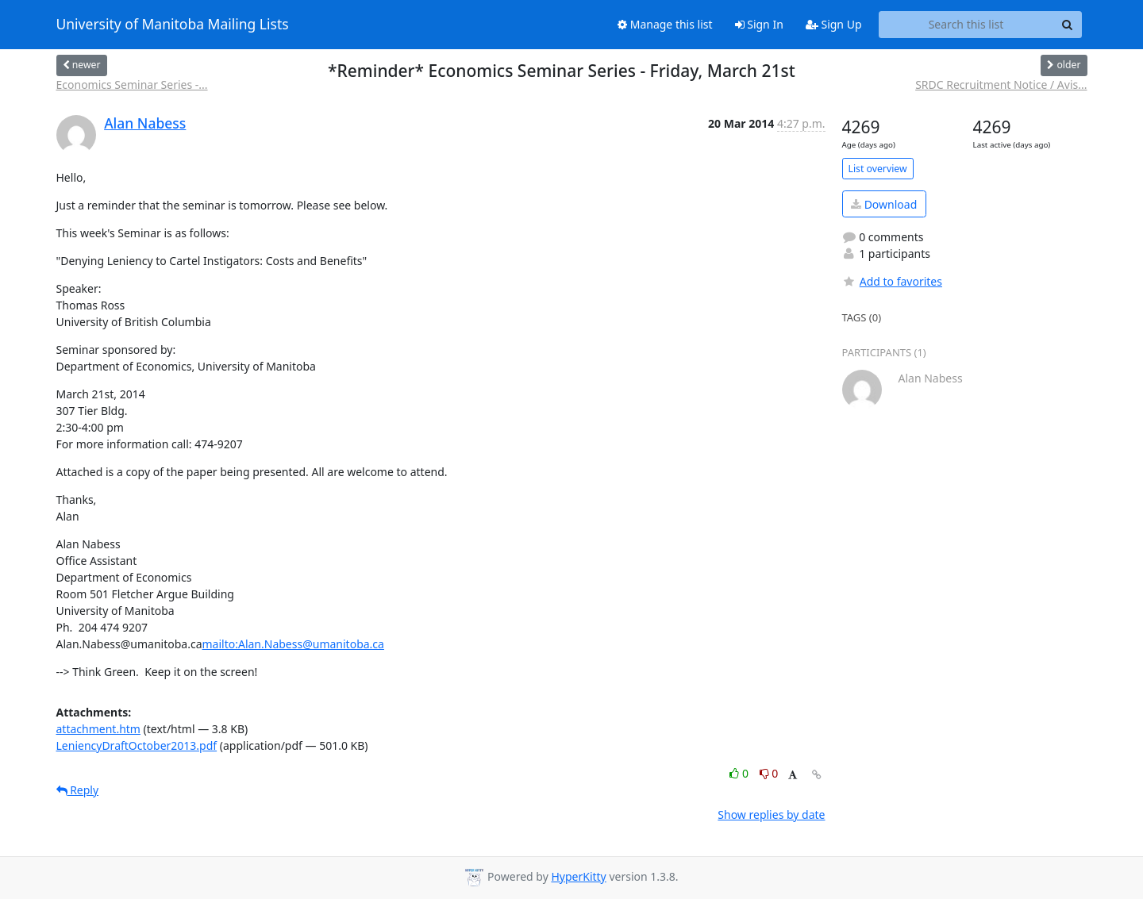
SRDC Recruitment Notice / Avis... (1001, 84)
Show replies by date (771, 814)
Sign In (759, 24)
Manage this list (665, 24)
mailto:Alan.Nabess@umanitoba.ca (293, 643)
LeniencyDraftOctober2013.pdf (136, 745)
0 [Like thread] (740, 773)
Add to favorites (892, 281)
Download (884, 204)
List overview (878, 168)
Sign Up (834, 24)
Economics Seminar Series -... (132, 84)
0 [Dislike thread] (769, 773)
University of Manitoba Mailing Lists (172, 24)
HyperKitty (578, 876)
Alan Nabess (145, 123)
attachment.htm (98, 728)
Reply (77, 789)
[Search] (1067, 24)
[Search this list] (966, 24)
